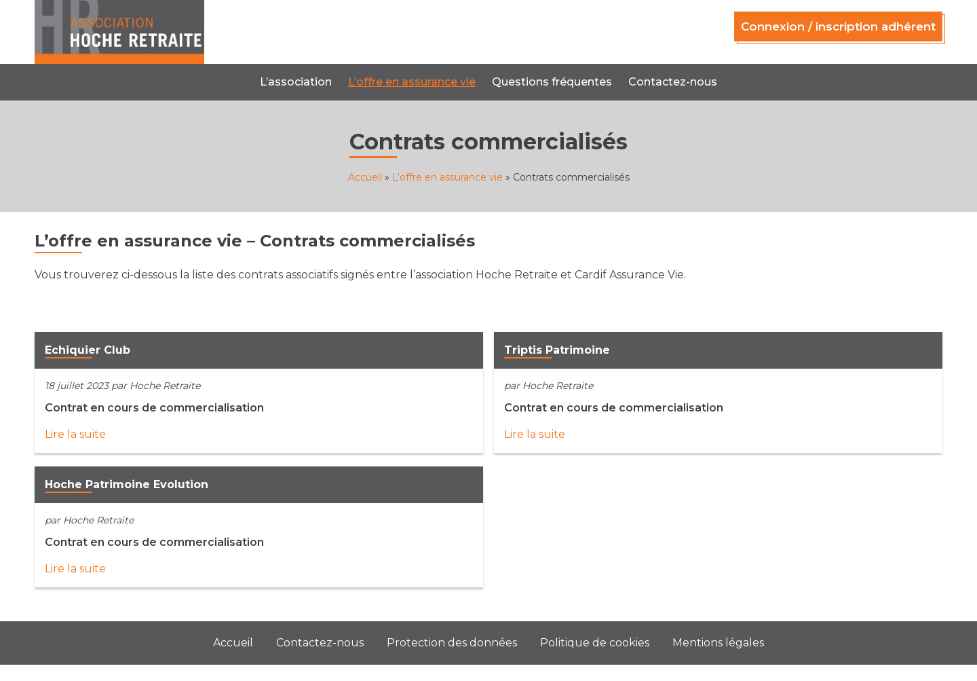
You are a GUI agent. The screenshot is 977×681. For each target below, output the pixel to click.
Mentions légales (718, 642)
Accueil (365, 177)
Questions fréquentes (552, 81)
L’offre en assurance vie (412, 81)
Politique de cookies (594, 642)
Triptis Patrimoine (557, 350)
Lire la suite (75, 434)
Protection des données (452, 642)
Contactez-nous (672, 81)
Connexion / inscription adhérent (838, 26)
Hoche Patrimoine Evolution (126, 484)
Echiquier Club (87, 350)
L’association (296, 81)
